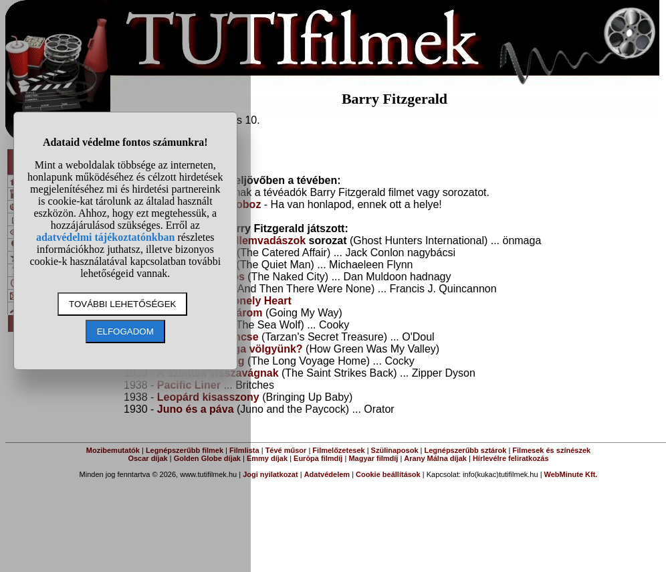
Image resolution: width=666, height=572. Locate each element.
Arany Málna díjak (435, 458)
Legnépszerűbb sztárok (466, 450)
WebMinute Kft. (571, 474)
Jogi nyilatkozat (270, 474)
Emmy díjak (267, 458)
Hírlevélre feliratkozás (511, 458)
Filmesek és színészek (551, 450)
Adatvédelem (327, 474)
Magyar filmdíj (373, 458)
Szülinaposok (395, 450)
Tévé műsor (286, 450)
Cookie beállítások (388, 474)
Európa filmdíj (318, 458)
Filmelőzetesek (338, 450)
